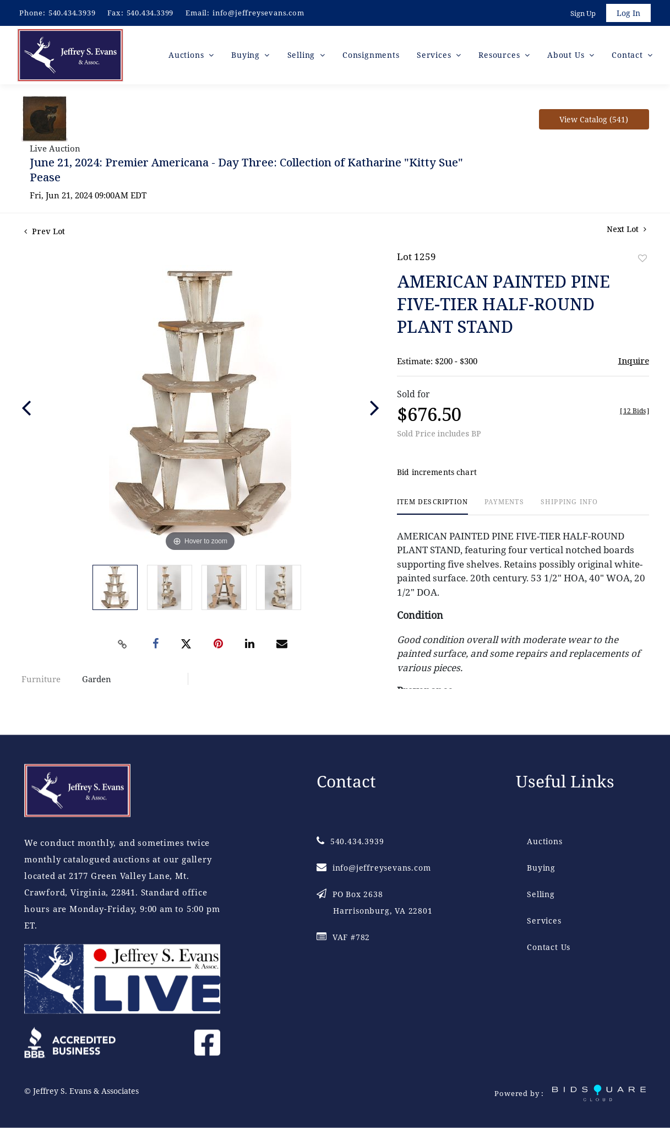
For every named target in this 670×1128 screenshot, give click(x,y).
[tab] (432, 507)
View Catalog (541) (593, 119)
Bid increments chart (437, 472)
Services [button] (435, 55)
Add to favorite (642, 258)
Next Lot (626, 229)
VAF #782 (343, 937)
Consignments (371, 55)
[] (634, 410)
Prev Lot (44, 231)
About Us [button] (567, 55)
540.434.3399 (150, 13)
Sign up (583, 13)
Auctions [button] (187, 55)
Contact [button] (628, 55)
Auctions (544, 841)
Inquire (633, 360)
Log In (628, 13)
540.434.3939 (72, 13)
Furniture (41, 678)
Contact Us (548, 947)
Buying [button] (247, 55)
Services (544, 920)
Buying (541, 867)
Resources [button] (500, 55)
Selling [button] (302, 55)
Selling (541, 894)
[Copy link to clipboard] (122, 644)
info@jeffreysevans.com (258, 13)
